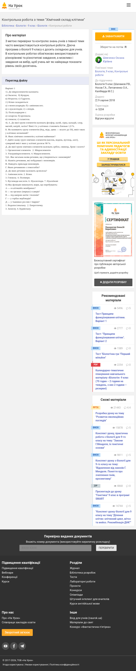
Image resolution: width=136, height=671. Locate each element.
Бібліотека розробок (83, 572)
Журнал (75, 568)
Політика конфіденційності (64, 664)
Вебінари (7, 572)
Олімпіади (76, 594)
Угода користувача (13, 664)
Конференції (9, 577)
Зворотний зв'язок (17, 632)
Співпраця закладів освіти (18, 622)
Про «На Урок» (11, 618)
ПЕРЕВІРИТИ (106, 547)
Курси (5, 581)
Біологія (100, 71)
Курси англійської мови (85, 603)
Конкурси (76, 590)
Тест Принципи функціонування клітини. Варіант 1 (110, 317)
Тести (73, 577)
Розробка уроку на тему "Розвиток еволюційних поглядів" (110, 417)
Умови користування (36, 664)
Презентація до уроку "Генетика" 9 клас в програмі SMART (112, 495)
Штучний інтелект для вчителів (89, 599)
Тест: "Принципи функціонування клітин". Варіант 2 (110, 337)
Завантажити (113, 36)
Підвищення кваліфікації (17, 568)
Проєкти (75, 585)
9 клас (109, 71)
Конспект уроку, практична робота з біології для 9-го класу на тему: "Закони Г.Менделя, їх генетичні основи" (112, 440)
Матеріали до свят (81, 622)
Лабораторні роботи (82, 581)
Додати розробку (113, 282)
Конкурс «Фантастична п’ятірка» (90, 627)
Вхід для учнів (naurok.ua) (86, 618)
